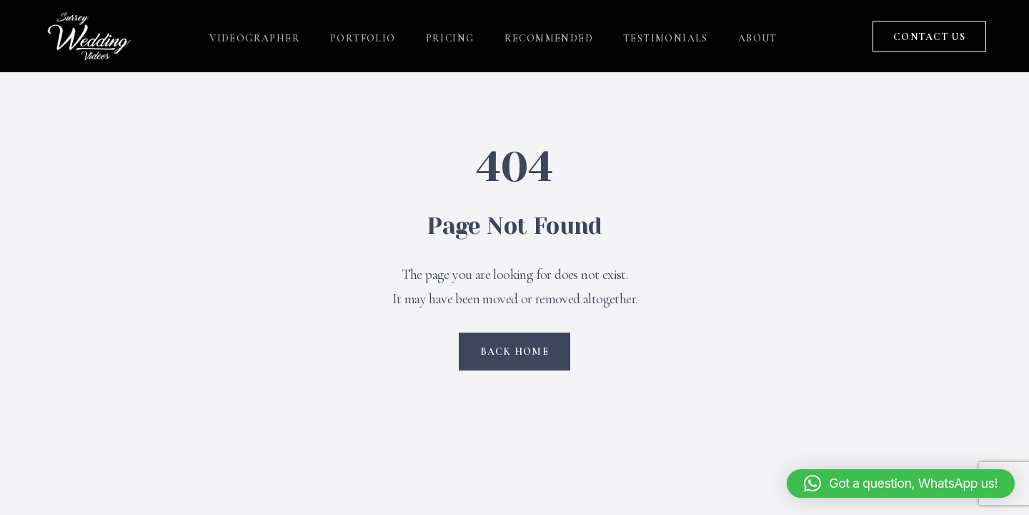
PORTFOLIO (363, 36)
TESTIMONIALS (665, 36)
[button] (901, 483)
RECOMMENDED (548, 36)
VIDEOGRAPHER (254, 36)
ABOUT (757, 36)
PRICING (450, 36)
